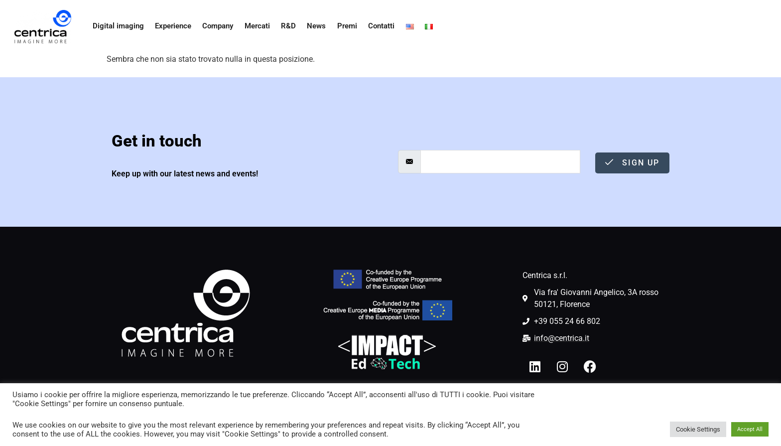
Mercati (254, 26)
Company (215, 26)
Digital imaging (115, 26)
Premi (343, 26)
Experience (169, 26)
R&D (285, 26)
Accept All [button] (750, 429)
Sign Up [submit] (632, 162)
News (313, 26)
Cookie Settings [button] (698, 429)
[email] (500, 161)
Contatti (378, 26)
